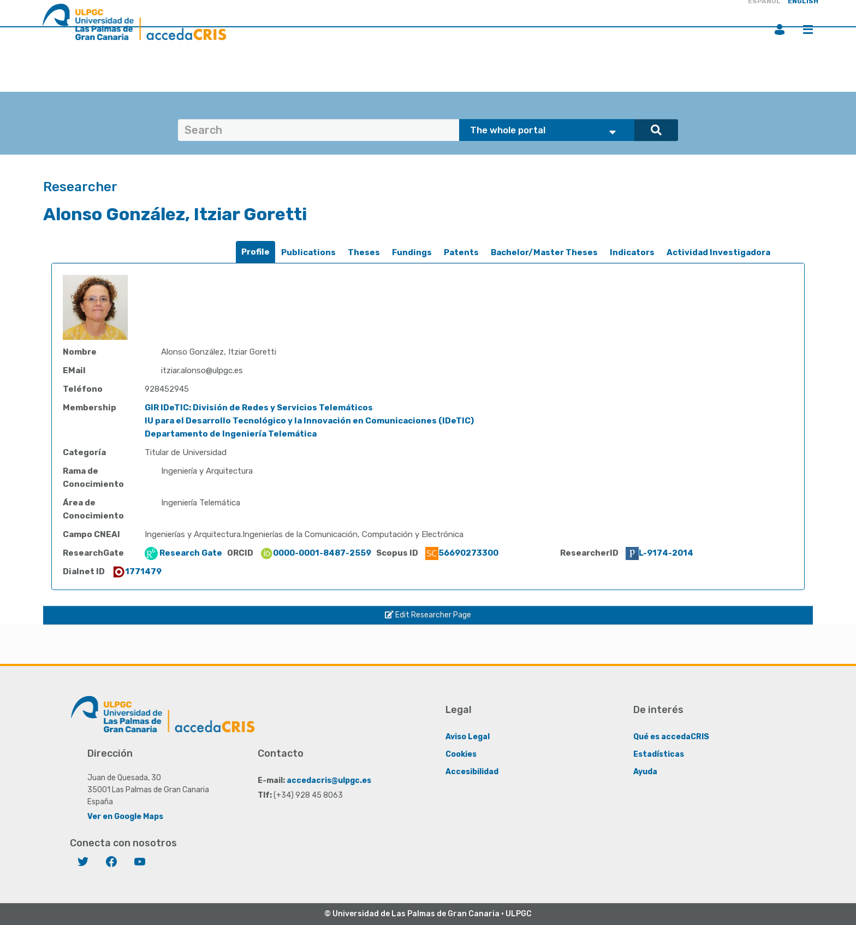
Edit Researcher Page (428, 615)
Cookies (461, 754)
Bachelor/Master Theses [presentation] (544, 252)
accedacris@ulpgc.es (329, 780)
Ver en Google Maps (125, 816)
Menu (808, 29)
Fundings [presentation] (412, 252)
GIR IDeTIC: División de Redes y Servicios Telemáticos (259, 408)
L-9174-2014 (659, 553)
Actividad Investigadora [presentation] (718, 252)
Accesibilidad (471, 771)
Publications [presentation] (308, 252)
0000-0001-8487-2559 (315, 553)
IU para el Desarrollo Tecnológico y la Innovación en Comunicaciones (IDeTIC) (309, 421)
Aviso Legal (467, 736)
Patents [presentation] (461, 252)
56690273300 (461, 553)
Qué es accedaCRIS (671, 736)
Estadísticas (658, 754)
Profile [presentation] (255, 252)
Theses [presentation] (364, 252)
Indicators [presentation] (632, 252)
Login (779, 29)
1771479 (137, 571)
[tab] (255, 252)
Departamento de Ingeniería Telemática (231, 434)
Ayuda (645, 771)
